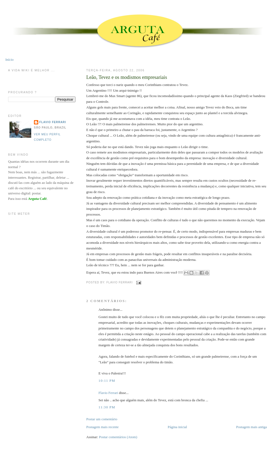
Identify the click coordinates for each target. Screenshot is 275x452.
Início (9, 59)
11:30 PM (107, 407)
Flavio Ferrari (108, 393)
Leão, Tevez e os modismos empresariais (126, 77)
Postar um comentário (101, 419)
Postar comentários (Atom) (118, 437)
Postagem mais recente (102, 427)
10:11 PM (107, 381)
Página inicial (177, 427)
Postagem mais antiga (251, 427)
